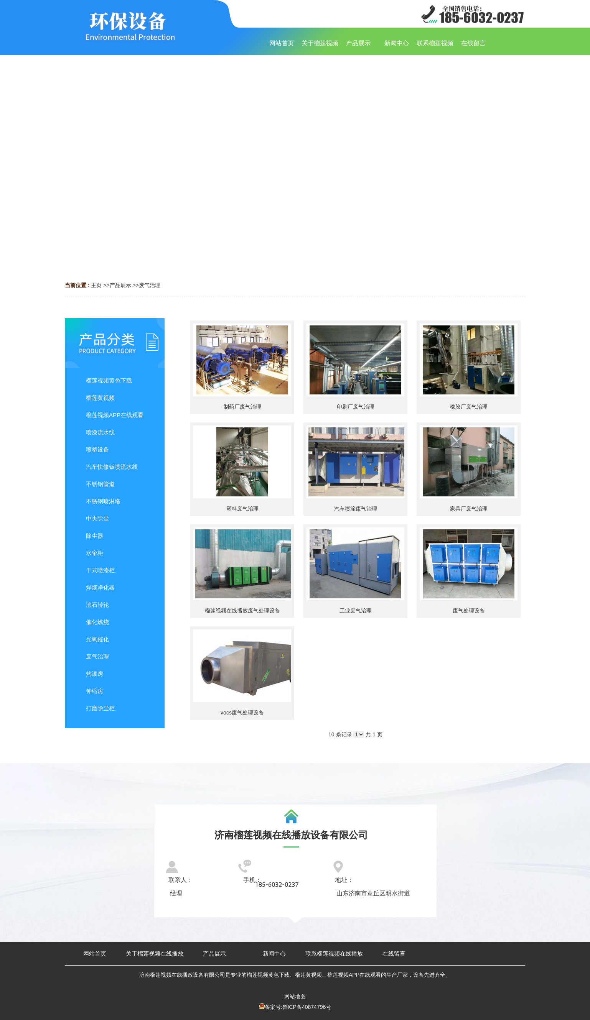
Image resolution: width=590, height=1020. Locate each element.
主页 (96, 285)
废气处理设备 (469, 611)
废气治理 (149, 285)
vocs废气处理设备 (242, 713)
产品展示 (120, 285)
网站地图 (295, 996)
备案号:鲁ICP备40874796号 (298, 1007)
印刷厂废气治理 (355, 407)
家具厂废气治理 (469, 509)
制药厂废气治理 (242, 407)
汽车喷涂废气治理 (355, 509)
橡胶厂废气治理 (469, 407)
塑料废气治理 (242, 509)
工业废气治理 (355, 611)
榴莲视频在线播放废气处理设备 (242, 611)
